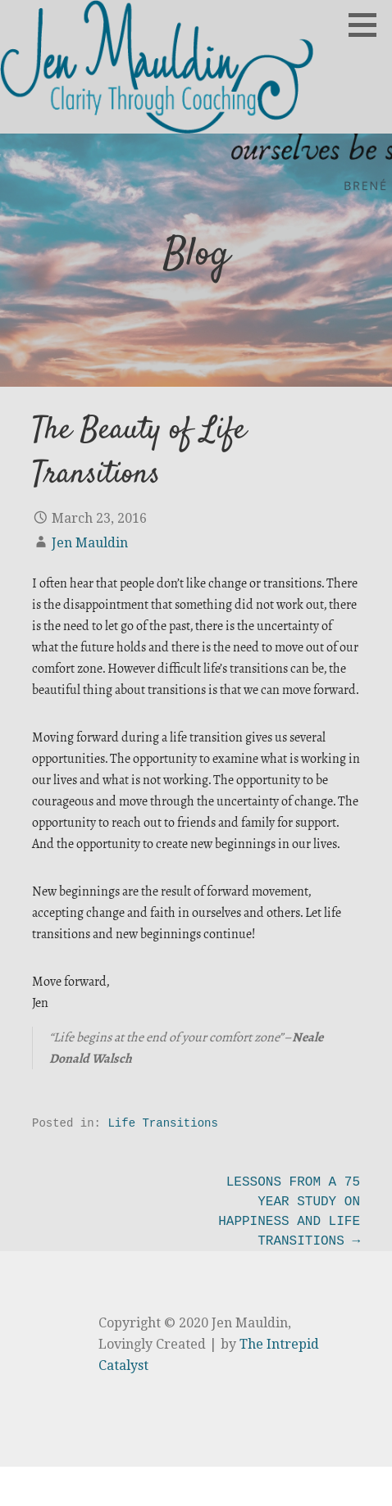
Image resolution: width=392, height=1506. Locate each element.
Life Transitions (162, 1123)
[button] (368, 24)
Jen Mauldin (90, 543)
